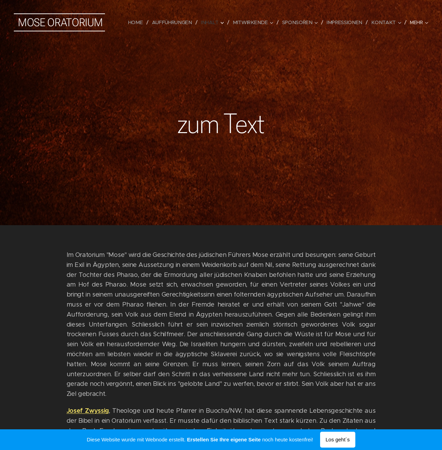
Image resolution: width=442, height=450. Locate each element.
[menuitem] (141, 22)
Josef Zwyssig (88, 410)
